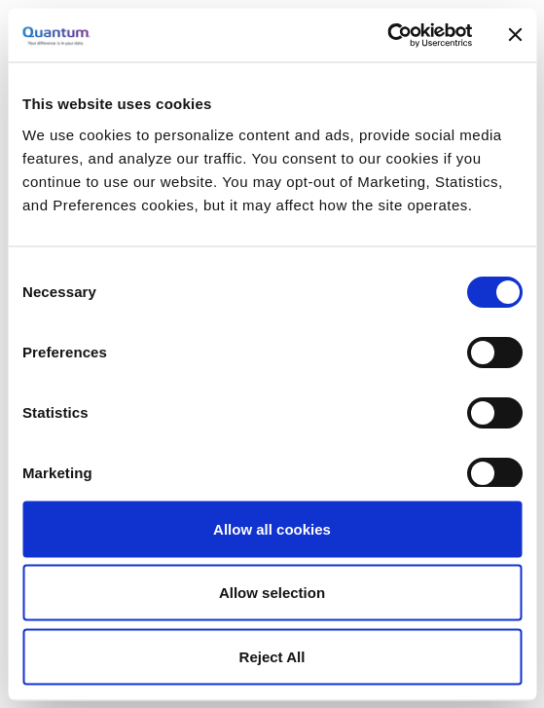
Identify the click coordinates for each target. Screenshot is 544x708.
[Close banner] (515, 35)
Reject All (272, 656)
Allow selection (272, 592)
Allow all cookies (272, 528)
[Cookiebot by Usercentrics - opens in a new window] (387, 35)
